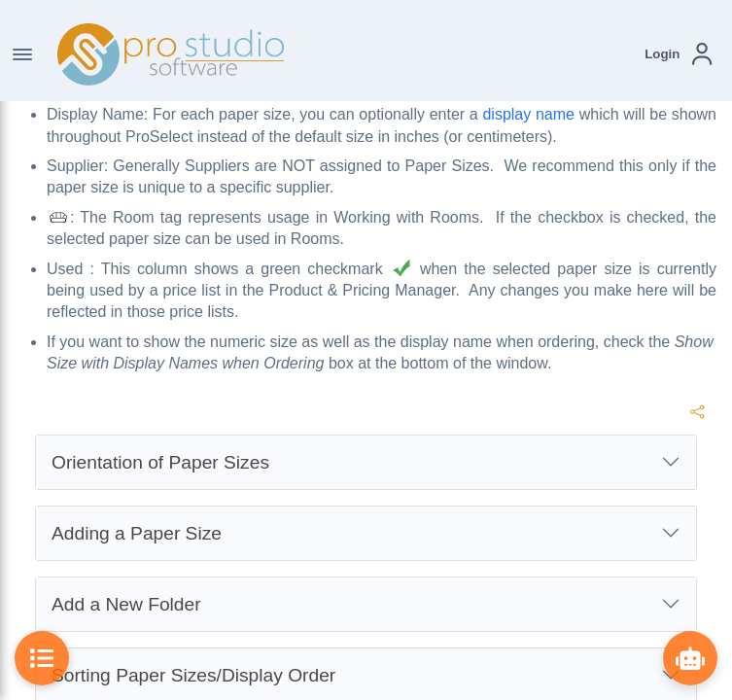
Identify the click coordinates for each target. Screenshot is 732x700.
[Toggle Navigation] (22, 54)
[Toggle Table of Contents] (42, 658)
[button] (678, 54)
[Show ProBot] (690, 658)
